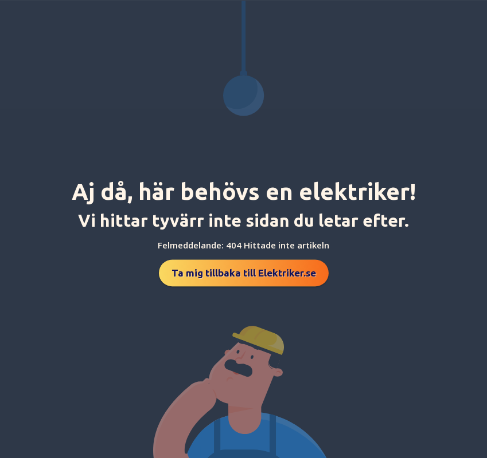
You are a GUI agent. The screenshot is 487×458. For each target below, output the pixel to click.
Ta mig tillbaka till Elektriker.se (244, 272)
